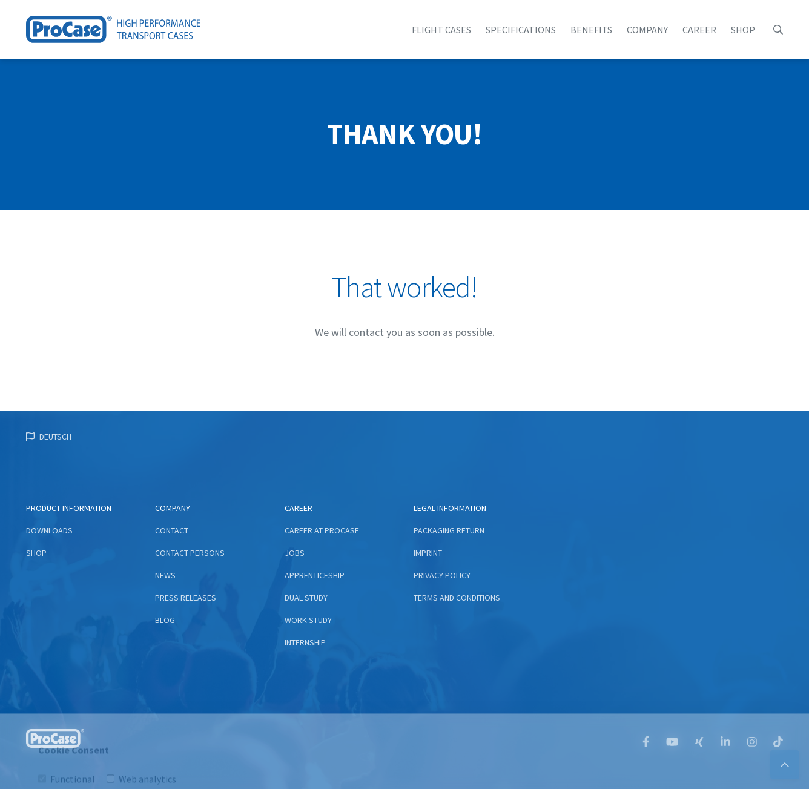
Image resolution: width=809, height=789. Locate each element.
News (165, 575)
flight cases (441, 30)
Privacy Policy (442, 575)
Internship (305, 642)
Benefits (591, 30)
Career (699, 30)
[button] (778, 29)
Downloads (49, 530)
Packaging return (449, 530)
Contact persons (190, 552)
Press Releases (185, 597)
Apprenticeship (315, 575)
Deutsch (55, 436)
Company (647, 30)
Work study (308, 620)
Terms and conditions (457, 597)
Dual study (306, 597)
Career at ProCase (322, 530)
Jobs (295, 552)
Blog (165, 620)
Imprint (428, 552)
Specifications (521, 30)
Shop (743, 30)
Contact (171, 530)
